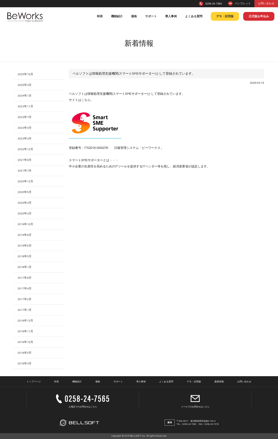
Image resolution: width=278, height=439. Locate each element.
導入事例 (171, 16)
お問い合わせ (266, 3)
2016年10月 (25, 342)
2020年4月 (25, 202)
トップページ (34, 381)
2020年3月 (25, 213)
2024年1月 (25, 95)
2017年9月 (25, 277)
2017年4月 (25, 288)
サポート (151, 16)
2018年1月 (25, 267)
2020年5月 (25, 192)
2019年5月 (25, 245)
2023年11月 (25, 106)
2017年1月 (25, 309)
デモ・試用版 (225, 16)
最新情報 (219, 381)
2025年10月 (25, 74)
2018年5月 (25, 256)
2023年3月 (25, 138)
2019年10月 (25, 224)
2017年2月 (25, 299)
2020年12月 (25, 181)
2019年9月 (25, 234)
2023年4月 (25, 127)
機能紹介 (117, 16)
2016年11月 (25, 331)
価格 (134, 16)
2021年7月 (25, 170)
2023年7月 (25, 117)
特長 (100, 16)
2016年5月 (25, 352)
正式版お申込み (259, 16)
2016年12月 (25, 320)
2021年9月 (25, 159)
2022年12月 (25, 149)
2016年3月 (25, 363)
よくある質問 (193, 16)
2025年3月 (25, 85)
